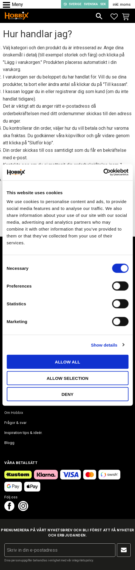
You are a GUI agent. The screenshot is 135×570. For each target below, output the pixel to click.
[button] (8, 5)
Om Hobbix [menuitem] (13, 412)
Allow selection (67, 378)
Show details (104, 344)
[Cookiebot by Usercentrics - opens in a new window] (103, 172)
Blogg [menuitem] (9, 443)
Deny (68, 394)
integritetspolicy (82, 560)
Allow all (67, 361)
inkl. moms (122, 4)
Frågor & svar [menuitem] (15, 422)
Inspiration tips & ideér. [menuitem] (23, 433)
